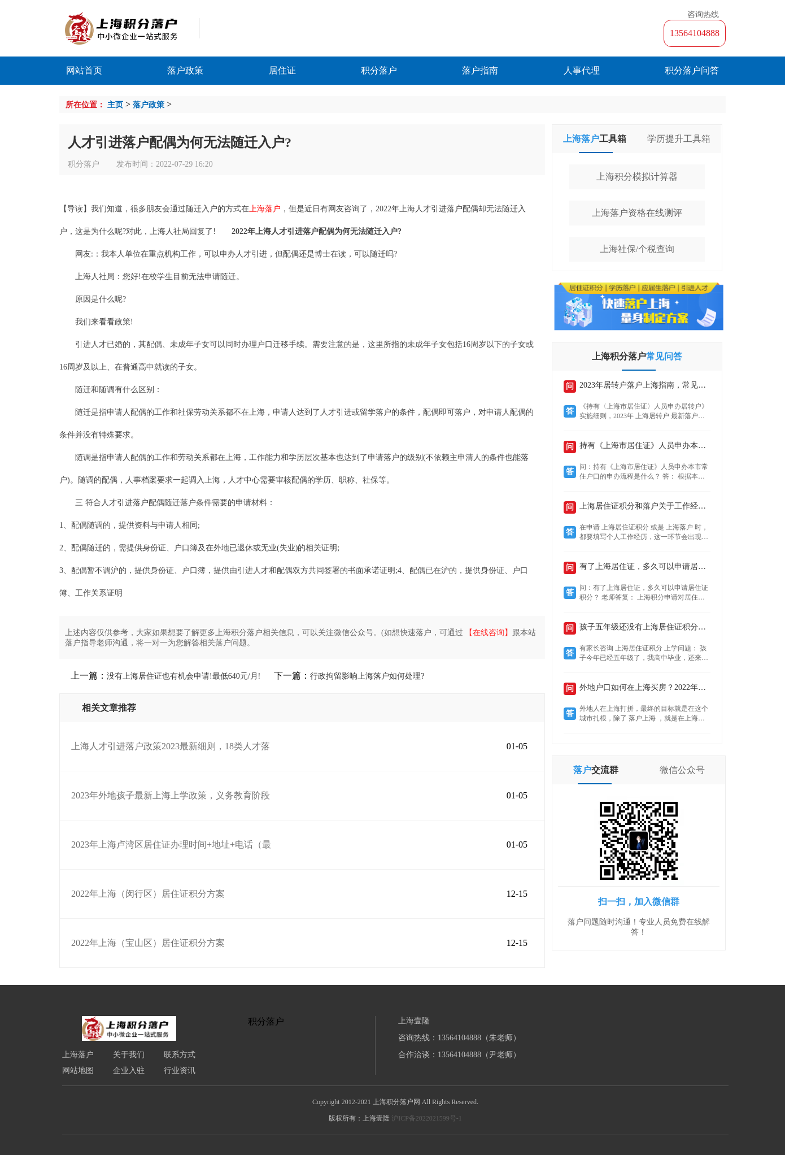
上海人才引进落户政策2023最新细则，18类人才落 (170, 746)
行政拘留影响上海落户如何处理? (367, 676)
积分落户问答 (692, 70)
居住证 (282, 70)
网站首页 (84, 70)
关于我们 (129, 1055)
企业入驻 (129, 1071)
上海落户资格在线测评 (637, 213)
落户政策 (185, 70)
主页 (115, 105)
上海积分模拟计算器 (637, 176)
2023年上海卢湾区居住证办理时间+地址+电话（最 (171, 844)
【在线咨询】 (488, 632)
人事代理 (582, 70)
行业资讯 (179, 1071)
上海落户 (78, 1055)
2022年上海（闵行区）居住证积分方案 (148, 893)
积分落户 (379, 70)
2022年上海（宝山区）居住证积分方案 (148, 943)
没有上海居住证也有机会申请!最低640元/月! (183, 676)
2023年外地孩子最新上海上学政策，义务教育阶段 (170, 795)
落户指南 (480, 70)
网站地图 (78, 1071)
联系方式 (179, 1055)
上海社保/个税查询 (637, 249)
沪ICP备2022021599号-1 (426, 1118)
